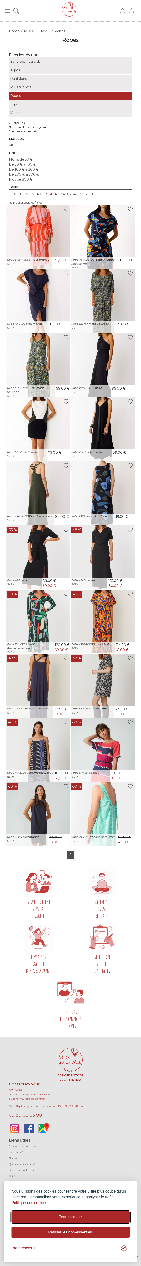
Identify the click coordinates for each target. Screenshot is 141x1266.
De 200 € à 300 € (24, 174)
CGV (12, 1176)
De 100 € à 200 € (24, 169)
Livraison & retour (21, 1152)
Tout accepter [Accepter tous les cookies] (70, 1217)
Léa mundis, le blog (22, 1170)
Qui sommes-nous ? (22, 1164)
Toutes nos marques (22, 1146)
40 (39, 194)
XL (15, 194)
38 (45, 194)
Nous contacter (19, 1158)
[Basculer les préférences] (23, 1248)
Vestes (15, 113)
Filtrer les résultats (24, 55)
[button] (7, 10)
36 (51, 194)
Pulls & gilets (20, 87)
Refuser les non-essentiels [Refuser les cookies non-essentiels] (70, 1232)
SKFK (13, 145)
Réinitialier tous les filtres (25, 202)
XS (69, 194)
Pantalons (18, 78)
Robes (15, 96)
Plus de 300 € (20, 179)
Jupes (15, 70)
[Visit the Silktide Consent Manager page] (124, 1248)
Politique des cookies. (29, 1203)
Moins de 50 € (21, 159)
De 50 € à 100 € (22, 164)
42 (57, 194)
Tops (14, 104)
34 (63, 194)
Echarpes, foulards (25, 61)
